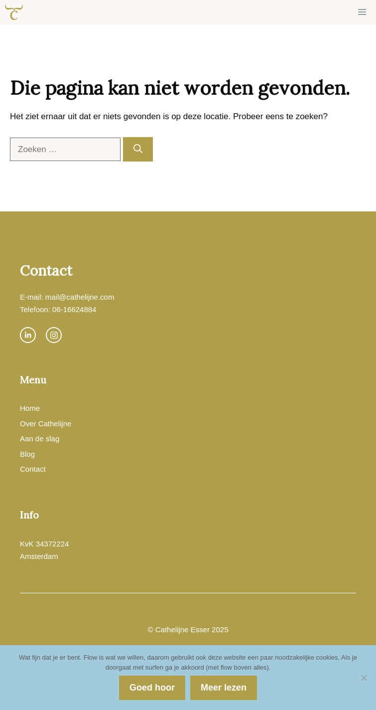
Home (30, 408)
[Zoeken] (138, 149)
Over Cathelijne (45, 423)
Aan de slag (39, 438)
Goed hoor (152, 688)
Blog (27, 454)
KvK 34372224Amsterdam (44, 550)
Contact (33, 469)
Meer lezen (224, 688)
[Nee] (364, 678)
